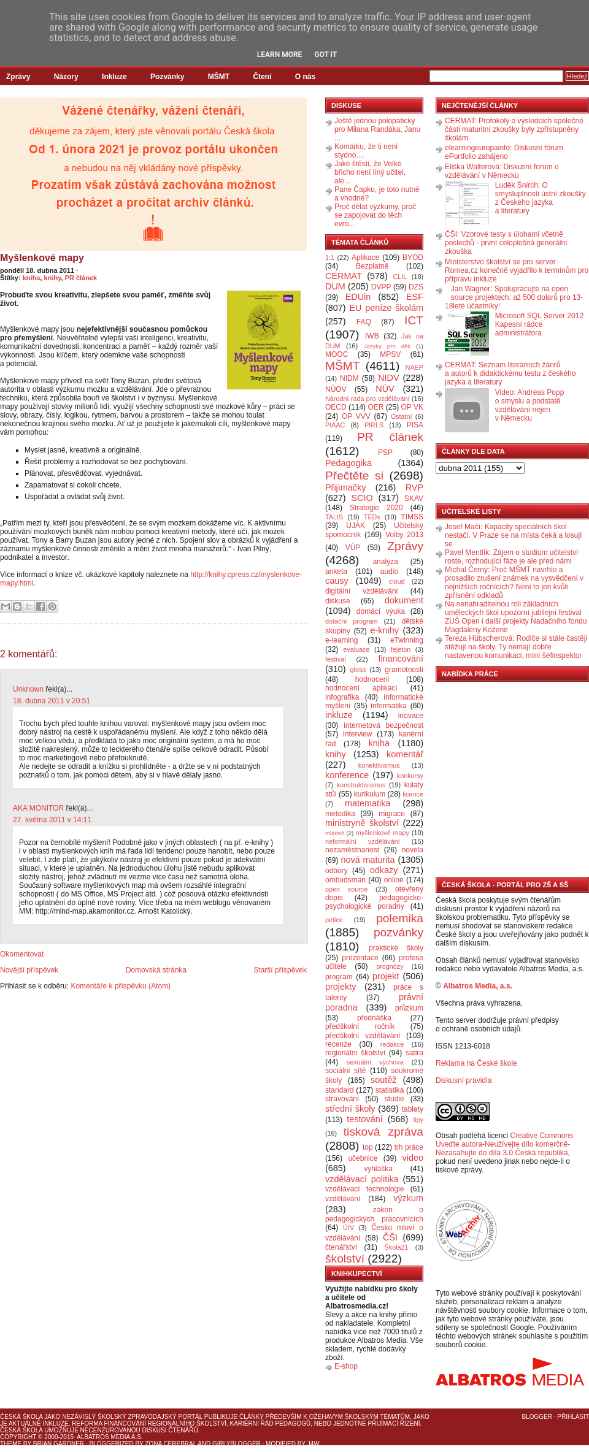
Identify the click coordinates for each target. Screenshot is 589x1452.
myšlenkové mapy (382, 832)
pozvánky (398, 932)
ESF (414, 297)
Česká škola (21, 1416)
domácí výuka (380, 611)
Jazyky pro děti (387, 346)
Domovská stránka (156, 970)
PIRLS (373, 425)
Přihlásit (573, 1416)
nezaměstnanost (352, 850)
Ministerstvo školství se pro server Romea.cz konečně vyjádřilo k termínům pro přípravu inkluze (516, 270)
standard (339, 1090)
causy (336, 581)
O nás (305, 76)
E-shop (346, 1366)
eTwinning (406, 640)
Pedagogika (348, 463)
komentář (405, 754)
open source (346, 889)
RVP (414, 487)
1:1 (329, 257)
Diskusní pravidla (463, 1080)
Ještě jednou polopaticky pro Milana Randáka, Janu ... (377, 129)
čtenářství (341, 1247)
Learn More (279, 54)
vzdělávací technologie (364, 1189)
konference (347, 775)
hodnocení (372, 679)
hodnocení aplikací (361, 688)
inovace (410, 715)
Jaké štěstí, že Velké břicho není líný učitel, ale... (370, 172)
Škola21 (397, 1247)
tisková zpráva (383, 1131)
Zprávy (18, 76)
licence (412, 794)
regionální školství (355, 1053)
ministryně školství (362, 823)
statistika (389, 1090)
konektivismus (379, 765)
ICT (413, 320)
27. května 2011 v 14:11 (52, 820)
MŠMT (218, 76)
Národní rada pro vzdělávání (367, 398)
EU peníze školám (386, 308)
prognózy (389, 966)
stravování (342, 1099)
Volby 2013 (404, 534)
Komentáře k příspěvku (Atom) (121, 986)
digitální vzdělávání (361, 591)
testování (364, 1119)
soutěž (383, 1080)
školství (344, 1258)
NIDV (388, 378)
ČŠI (390, 1237)
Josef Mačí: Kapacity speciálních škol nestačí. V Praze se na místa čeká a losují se (513, 535)
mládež (334, 833)
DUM (335, 286)
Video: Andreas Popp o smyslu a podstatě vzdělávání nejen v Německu (529, 405)
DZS (416, 287)
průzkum (409, 1008)
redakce (392, 1044)
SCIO (361, 498)
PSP (385, 452)
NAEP (414, 367)
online (394, 880)
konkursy (410, 775)
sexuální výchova (375, 1062)
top (368, 1147)
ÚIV (348, 1227)
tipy (418, 1119)
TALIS (334, 517)
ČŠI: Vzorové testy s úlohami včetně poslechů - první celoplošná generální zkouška (506, 243)
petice (334, 919)
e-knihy (385, 630)
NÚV (384, 389)
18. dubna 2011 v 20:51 (51, 701)
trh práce (409, 1147)
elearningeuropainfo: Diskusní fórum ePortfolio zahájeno (504, 152)
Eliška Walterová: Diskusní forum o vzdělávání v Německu (502, 171)
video (412, 1158)
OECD (336, 407)
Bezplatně (372, 266)
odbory (336, 870)
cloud (397, 581)
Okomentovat (22, 954)
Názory (66, 76)
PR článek (81, 277)
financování (400, 658)
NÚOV (336, 389)
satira (414, 1053)
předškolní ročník (360, 1026)
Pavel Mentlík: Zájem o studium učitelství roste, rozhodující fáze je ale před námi (511, 556)
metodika (340, 813)
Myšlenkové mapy (42, 258)
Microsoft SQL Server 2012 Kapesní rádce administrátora (539, 324)
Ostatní (401, 416)
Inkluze (114, 76)
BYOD (412, 257)
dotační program (351, 621)
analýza (385, 561)
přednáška (374, 1018)
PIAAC (335, 425)
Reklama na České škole (476, 1063)
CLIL (400, 276)
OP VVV (356, 416)
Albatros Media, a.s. (477, 986)
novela (412, 850)
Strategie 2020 (376, 507)
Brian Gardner (58, 1443)
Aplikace (365, 257)
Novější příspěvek (29, 970)
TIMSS (412, 517)
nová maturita (368, 860)
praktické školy (396, 948)
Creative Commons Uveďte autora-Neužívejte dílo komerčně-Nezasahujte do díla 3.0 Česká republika (504, 1144)
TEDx (372, 517)
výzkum (408, 1198)
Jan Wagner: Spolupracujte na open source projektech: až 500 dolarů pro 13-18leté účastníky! (514, 297)
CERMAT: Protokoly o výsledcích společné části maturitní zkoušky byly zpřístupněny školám (514, 129)
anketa (336, 571)
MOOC (336, 354)
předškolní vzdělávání (362, 1035)
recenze (338, 1044)
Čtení (262, 76)
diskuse (337, 601)
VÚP (353, 547)
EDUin (358, 297)
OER (375, 407)
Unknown (28, 689)
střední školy (350, 1109)
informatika (389, 705)
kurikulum (369, 794)
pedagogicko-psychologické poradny (374, 902)
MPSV (390, 354)
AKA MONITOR (38, 808)
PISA (415, 425)
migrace (392, 813)
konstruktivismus (361, 785)
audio (389, 571)
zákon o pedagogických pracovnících (374, 1214)
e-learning (341, 640)
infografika (342, 697)
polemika (399, 918)
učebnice (362, 1158)
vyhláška (378, 1168)
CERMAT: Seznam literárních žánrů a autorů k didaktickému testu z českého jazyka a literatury (510, 373)
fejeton (400, 649)
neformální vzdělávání (362, 841)
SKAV (413, 498)
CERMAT (343, 276)
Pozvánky (167, 76)
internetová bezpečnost (383, 725)
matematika (367, 803)
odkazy (384, 870)
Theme (10, 1443)
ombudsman (345, 880)
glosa (358, 669)
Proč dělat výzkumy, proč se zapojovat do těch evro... (375, 215)
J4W (313, 1443)
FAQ (363, 322)
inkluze (339, 715)
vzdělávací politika (362, 1179)
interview (357, 734)
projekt (385, 976)
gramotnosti (404, 669)
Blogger (537, 1416)
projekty (340, 987)
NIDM (349, 378)
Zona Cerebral (170, 1443)
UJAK (355, 525)
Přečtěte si (354, 475)
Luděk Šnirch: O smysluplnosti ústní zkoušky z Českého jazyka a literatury (540, 198)
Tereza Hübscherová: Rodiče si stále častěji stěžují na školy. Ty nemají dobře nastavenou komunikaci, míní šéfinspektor (516, 647)
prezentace (360, 957)
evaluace (356, 649)
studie (394, 1099)
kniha (31, 277)
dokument (404, 600)
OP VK (412, 407)
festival (335, 659)
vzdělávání (342, 1198)
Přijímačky (345, 487)
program (339, 976)
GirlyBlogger (236, 1443)
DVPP (381, 287)
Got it (325, 54)
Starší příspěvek (280, 970)
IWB (372, 336)
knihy (52, 277)
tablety (412, 1109)
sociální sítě (345, 1070)
